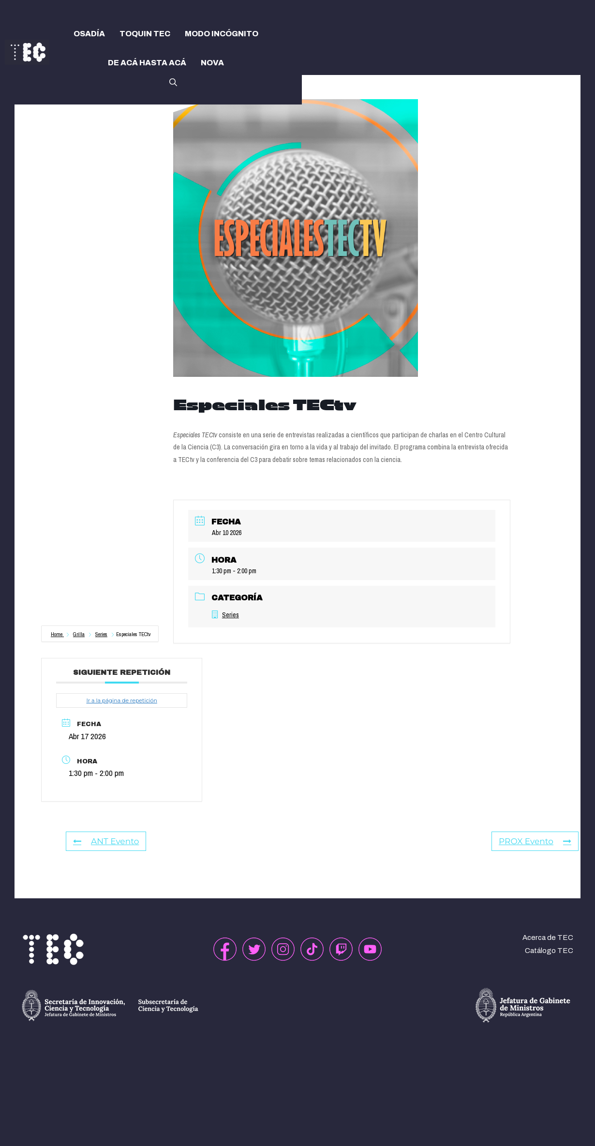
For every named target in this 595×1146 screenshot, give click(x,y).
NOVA (212, 63)
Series (101, 634)
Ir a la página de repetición (121, 700)
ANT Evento (106, 841)
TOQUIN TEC (144, 34)
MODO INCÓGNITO (221, 34)
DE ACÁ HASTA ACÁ (147, 63)
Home (57, 634)
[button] (173, 81)
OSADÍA (89, 34)
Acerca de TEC (547, 937)
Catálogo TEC (549, 950)
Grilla (79, 634)
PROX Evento (535, 841)
